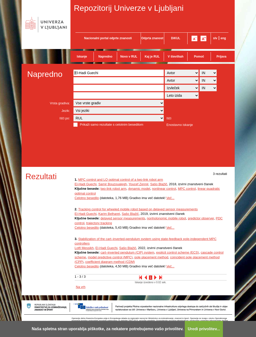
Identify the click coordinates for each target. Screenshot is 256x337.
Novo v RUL (128, 56)
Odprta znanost (152, 38)
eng (223, 38)
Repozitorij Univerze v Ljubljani (129, 8)
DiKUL (175, 38)
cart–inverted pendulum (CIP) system (127, 252)
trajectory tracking (99, 223)
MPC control (187, 188)
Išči (169, 118)
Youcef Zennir (138, 184)
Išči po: (64, 118)
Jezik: (65, 111)
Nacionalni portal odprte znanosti (108, 38)
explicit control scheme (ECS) (177, 252)
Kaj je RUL (152, 56)
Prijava (221, 56)
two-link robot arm (113, 188)
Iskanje (82, 56)
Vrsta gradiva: (60, 103)
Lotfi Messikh (84, 248)
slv (215, 38)
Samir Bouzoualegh (112, 184)
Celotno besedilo (87, 198)
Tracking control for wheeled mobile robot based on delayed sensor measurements (138, 209)
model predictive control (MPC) (110, 257)
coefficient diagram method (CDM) (110, 262)
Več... (170, 198)
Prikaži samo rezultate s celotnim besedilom (111, 124)
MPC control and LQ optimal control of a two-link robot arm (120, 179)
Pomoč (199, 56)
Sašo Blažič (158, 184)
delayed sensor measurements (123, 218)
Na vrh (81, 287)
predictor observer (201, 218)
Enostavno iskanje (179, 125)
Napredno (105, 56)
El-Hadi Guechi (86, 184)
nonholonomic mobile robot (166, 218)
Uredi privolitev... (204, 329)
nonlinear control (164, 188)
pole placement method (151, 257)
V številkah (176, 56)
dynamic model (139, 188)
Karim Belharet (109, 214)
